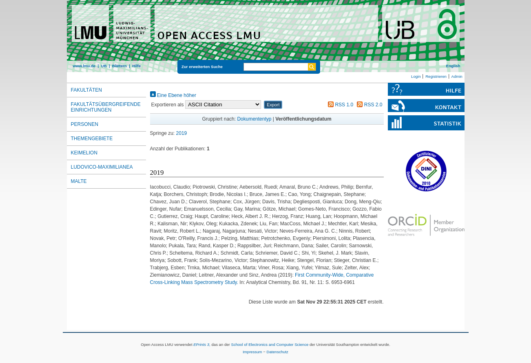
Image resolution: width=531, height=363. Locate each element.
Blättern (119, 66)
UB (103, 66)
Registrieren (436, 76)
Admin (456, 76)
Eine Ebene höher (173, 95)
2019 (181, 133)
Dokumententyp (254, 119)
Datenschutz (277, 352)
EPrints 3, (201, 344)
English (453, 66)
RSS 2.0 (368, 105)
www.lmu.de (84, 66)
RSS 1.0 (339, 105)
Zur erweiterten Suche (202, 66)
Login (415, 76)
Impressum (252, 352)
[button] (273, 105)
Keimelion (84, 153)
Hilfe (136, 66)
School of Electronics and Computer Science (269, 344)
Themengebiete (92, 138)
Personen (84, 124)
